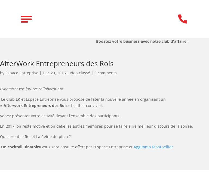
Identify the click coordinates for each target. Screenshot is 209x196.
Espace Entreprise (21, 72)
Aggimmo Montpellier (153, 146)
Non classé (80, 72)
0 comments (105, 72)
